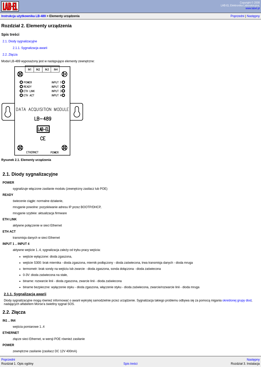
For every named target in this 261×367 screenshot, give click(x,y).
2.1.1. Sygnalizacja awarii (30, 48)
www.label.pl (252, 8)
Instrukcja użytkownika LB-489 (23, 16)
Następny (253, 16)
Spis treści (130, 363)
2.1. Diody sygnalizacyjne (20, 41)
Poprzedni (237, 16)
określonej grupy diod (237, 300)
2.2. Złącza (10, 54)
